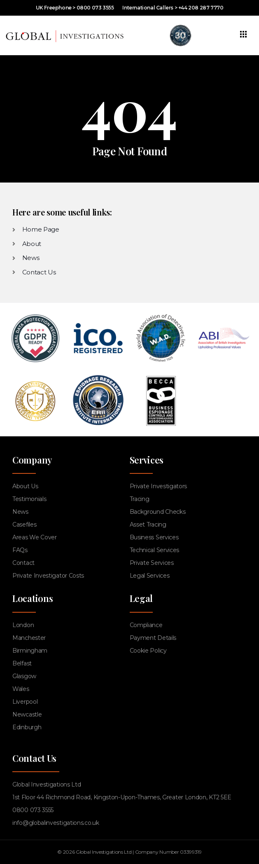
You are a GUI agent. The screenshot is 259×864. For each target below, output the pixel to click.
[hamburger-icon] (243, 35)
